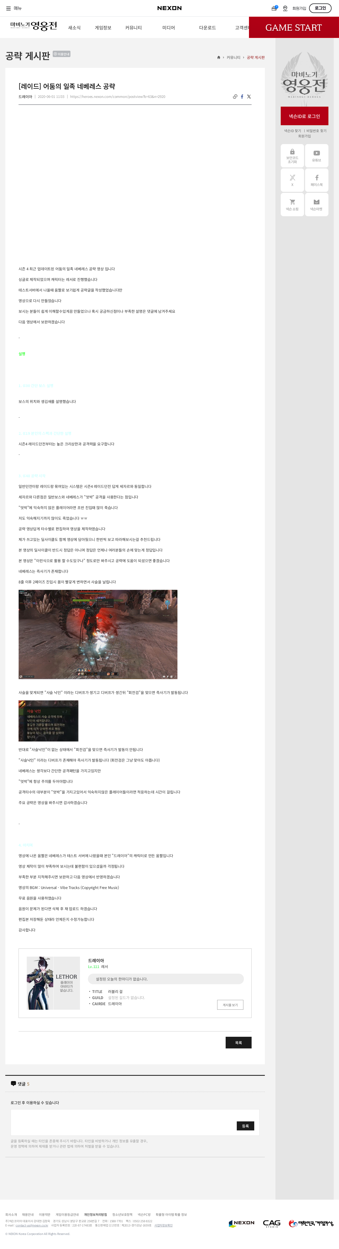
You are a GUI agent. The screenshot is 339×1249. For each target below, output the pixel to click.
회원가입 (299, 8)
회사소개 (11, 1214)
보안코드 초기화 (292, 155)
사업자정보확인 (163, 1225)
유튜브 (316, 155)
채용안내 (27, 1214)
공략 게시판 (256, 57)
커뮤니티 (233, 57)
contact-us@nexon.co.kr (32, 1225)
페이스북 (316, 180)
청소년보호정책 (122, 1214)
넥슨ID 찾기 (292, 130)
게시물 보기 (230, 1005)
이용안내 (63, 54)
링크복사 (235, 96)
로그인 (320, 8)
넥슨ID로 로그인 (304, 116)
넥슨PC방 (144, 1214)
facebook (242, 96)
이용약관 (44, 1214)
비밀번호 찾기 (316, 130)
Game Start (294, 27)
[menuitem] (74, 27)
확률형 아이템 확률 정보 (171, 1214)
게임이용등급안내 (67, 1214)
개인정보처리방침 (95, 1214)
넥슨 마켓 (316, 204)
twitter (249, 96)
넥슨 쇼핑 (292, 204)
